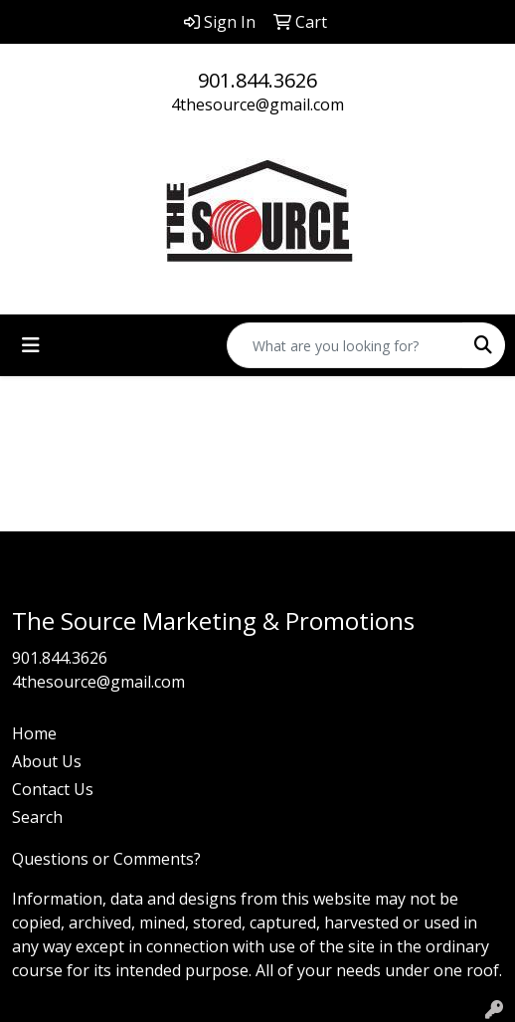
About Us (47, 761)
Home (34, 733)
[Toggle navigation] (31, 345)
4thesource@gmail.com (257, 104)
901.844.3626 (257, 80)
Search (37, 817)
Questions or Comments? (106, 859)
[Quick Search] (345, 345)
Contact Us (52, 789)
